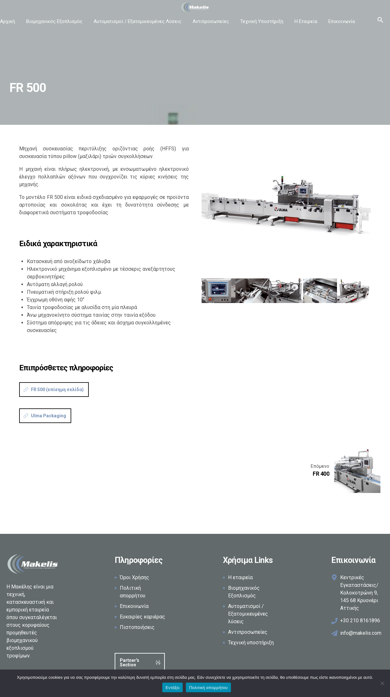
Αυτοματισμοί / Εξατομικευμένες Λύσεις (137, 21)
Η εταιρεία (240, 577)
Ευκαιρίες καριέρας (142, 617)
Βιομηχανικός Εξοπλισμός (54, 21)
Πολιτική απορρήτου (208, 687)
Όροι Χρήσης (134, 577)
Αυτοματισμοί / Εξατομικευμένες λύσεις (248, 614)
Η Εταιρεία (305, 21)
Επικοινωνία (341, 21)
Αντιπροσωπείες (211, 21)
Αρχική (7, 21)
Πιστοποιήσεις (137, 627)
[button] (380, 21)
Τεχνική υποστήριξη (251, 643)
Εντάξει (172, 687)
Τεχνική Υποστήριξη (261, 21)
